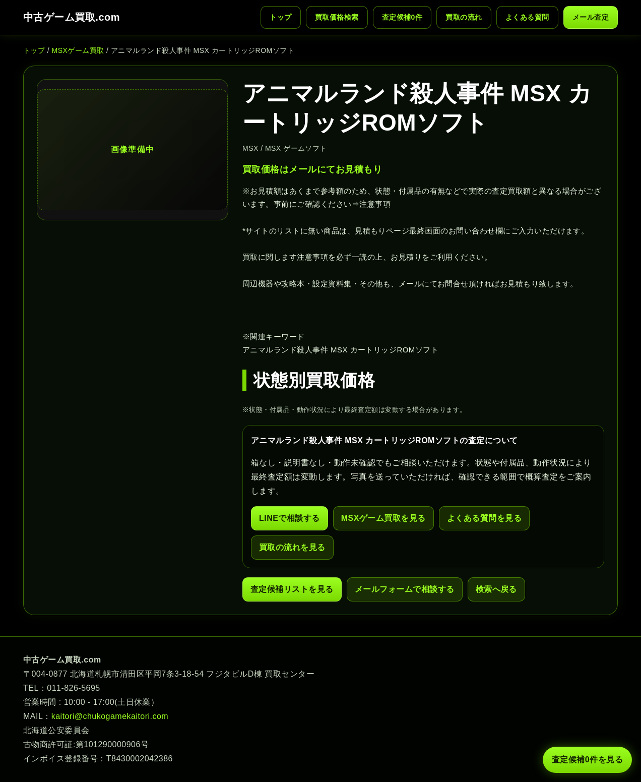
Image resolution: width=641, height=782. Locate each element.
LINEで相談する (289, 518)
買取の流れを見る (292, 547)
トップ (280, 17)
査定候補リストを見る (292, 589)
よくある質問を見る (484, 518)
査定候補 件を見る (587, 760)
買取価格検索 (337, 17)
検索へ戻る (496, 589)
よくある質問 (527, 17)
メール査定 (590, 17)
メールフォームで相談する (405, 589)
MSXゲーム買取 (78, 50)
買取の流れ (463, 17)
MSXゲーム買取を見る (383, 518)
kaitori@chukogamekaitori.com (109, 716)
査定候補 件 (402, 17)
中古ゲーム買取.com (71, 17)
